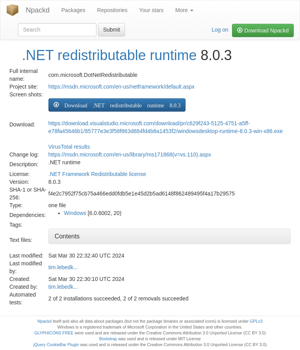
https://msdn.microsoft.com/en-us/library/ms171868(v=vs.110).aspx (129, 154)
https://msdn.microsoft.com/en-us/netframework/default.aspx (121, 87)
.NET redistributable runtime (109, 55)
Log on (220, 30)
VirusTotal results (69, 147)
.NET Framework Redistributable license (97, 174)
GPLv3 (256, 321)
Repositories (112, 10)
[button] (117, 105)
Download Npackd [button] (263, 30)
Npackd (38, 10)
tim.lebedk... (63, 267)
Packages (73, 10)
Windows (75, 213)
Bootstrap (108, 338)
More (184, 10)
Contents (67, 236)
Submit (111, 30)
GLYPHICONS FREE (53, 332)
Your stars (151, 10)
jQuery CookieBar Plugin (56, 344)
